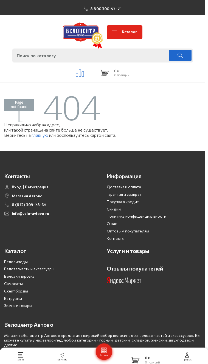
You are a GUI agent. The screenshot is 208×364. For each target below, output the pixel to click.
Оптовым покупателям (128, 231)
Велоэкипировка (19, 276)
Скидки (114, 209)
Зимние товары (18, 305)
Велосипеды (16, 261)
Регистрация (37, 187)
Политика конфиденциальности (136, 216)
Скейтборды (16, 291)
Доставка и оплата (124, 186)
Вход (17, 187)
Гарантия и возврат (124, 194)
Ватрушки (13, 298)
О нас (112, 223)
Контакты (116, 238)
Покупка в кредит (123, 201)
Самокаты (13, 283)
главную (40, 135)
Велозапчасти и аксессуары (29, 268)
